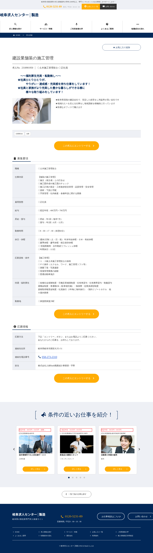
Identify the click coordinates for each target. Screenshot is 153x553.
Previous (13, 448)
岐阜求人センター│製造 (19, 15)
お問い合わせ (108, 6)
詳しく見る (35, 469)
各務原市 (80, 433)
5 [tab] (84, 477)
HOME (16, 35)
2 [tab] (72, 477)
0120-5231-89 (61, 6)
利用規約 (95, 536)
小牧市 (85, 433)
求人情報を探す (15, 26)
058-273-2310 (49, 356)
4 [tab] (80, 477)
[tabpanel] (76, 451)
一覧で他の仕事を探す (77, 494)
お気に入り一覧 (91, 6)
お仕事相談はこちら (95, 517)
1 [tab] (69, 477)
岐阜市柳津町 (121, 433)
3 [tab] (76, 477)
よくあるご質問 (107, 26)
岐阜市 (32, 433)
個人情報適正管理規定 (125, 536)
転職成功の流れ (137, 26)
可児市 (74, 433)
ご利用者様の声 (76, 26)
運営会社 (69, 536)
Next (138, 448)
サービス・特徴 (46, 26)
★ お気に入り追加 (121, 47)
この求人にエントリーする (76, 145)
